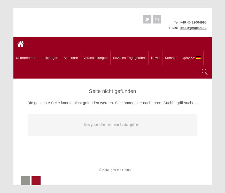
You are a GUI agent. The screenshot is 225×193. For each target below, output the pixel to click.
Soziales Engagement (129, 58)
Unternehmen (25, 56)
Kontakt (170, 58)
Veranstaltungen (95, 58)
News (155, 58)
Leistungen (48, 56)
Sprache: (190, 56)
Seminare (69, 56)
